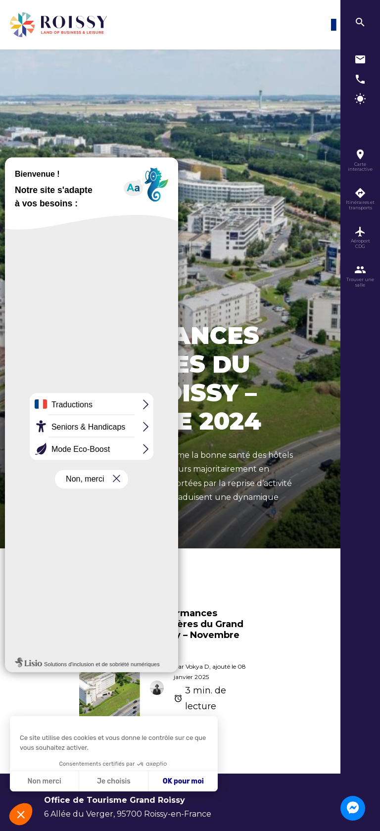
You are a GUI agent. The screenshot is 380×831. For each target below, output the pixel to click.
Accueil (54, 558)
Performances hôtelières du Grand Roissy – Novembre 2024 (196, 629)
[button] (21, 814)
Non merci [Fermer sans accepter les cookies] (44, 781)
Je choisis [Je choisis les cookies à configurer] (114, 781)
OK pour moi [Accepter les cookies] (183, 781)
